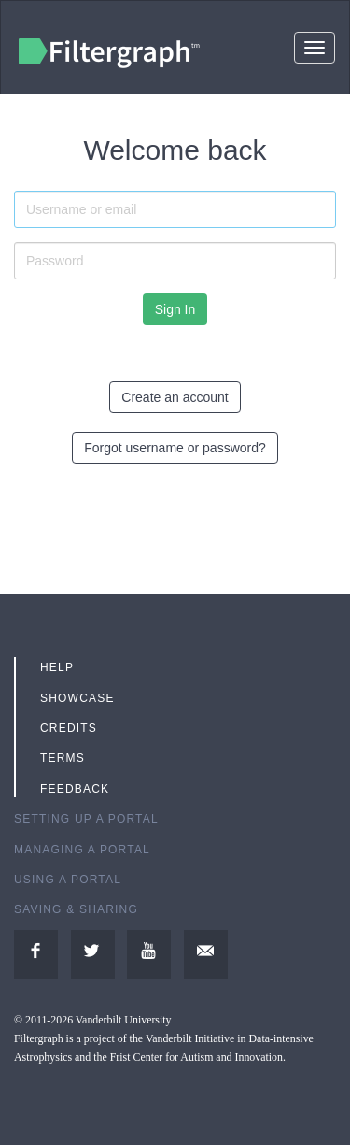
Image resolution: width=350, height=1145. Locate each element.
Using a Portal (67, 879)
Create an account (174, 397)
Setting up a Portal (86, 818)
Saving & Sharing (76, 909)
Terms (62, 758)
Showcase (77, 698)
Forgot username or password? (175, 447)
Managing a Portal (82, 849)
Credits (68, 728)
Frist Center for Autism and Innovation (196, 1057)
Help (57, 667)
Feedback (74, 788)
